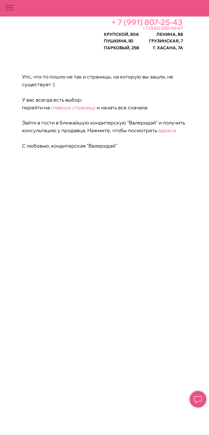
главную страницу (73, 107)
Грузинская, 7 (166, 41)
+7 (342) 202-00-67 (162, 28)
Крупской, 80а (121, 34)
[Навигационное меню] (9, 8)
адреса (167, 130)
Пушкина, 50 (118, 41)
